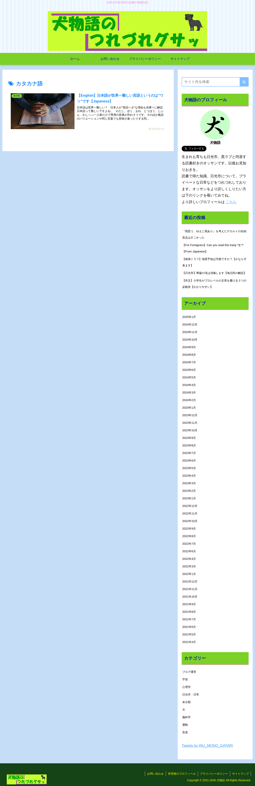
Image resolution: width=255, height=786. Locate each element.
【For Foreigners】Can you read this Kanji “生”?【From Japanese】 (212, 248)
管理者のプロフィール (182, 773)
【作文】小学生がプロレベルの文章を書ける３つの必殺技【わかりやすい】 (214, 283)
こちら (231, 202)
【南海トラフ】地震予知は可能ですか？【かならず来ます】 (214, 262)
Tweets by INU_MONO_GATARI (207, 746)
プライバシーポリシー (214, 773)
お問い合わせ (155, 773)
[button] (244, 82)
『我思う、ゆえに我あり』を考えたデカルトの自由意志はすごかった (214, 234)
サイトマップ (240, 773)
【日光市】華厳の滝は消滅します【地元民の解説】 (214, 273)
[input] (215, 82)
